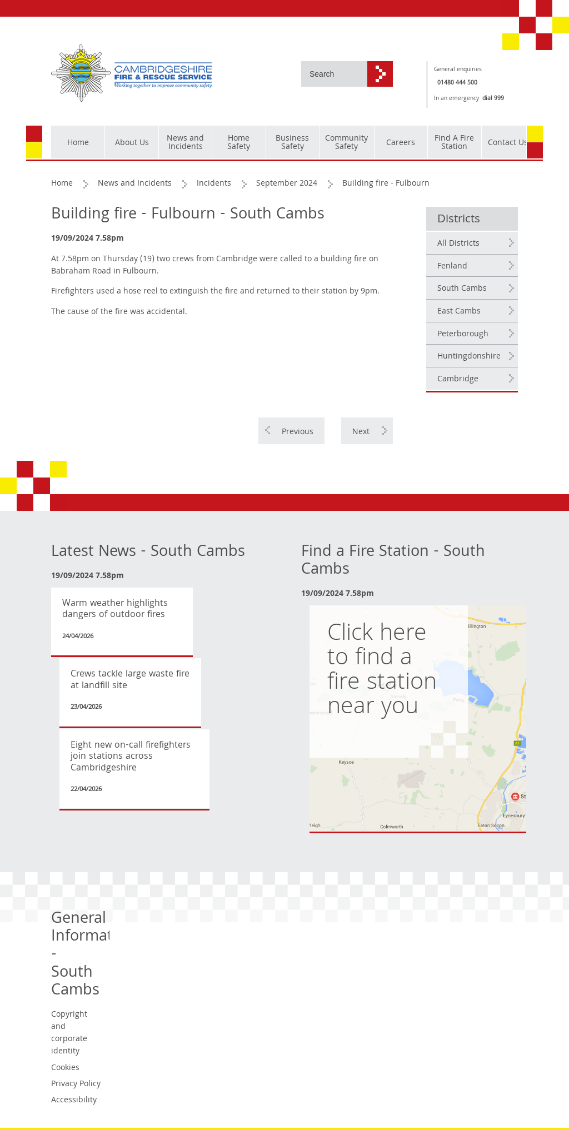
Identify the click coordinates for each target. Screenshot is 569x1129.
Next (361, 432)
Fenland (452, 266)
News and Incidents (135, 184)
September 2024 (286, 184)
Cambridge (457, 379)
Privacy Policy (76, 1084)
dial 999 (493, 99)
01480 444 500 (457, 83)
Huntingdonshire (469, 357)
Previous (297, 432)
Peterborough (462, 334)
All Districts (458, 244)
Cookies (65, 1068)
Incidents (214, 184)
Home (62, 184)
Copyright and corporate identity (69, 1033)
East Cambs (459, 312)
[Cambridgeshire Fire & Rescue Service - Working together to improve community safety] (131, 73)
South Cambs (462, 289)
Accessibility (74, 1100)
